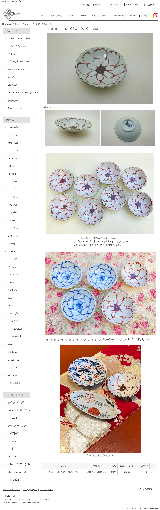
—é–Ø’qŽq (13, 479)
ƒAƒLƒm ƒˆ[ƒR (16, 402)
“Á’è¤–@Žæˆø (46, 490)
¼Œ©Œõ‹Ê (14, 336)
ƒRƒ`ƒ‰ (144, 339)
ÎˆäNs (13, 150)
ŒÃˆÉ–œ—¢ (14, 108)
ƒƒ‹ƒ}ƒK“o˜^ (150, 5)
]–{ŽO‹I (12, 417)
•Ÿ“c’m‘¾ (12, 375)
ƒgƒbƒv (8, 24)
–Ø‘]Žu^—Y (14, 166)
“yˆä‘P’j (11, 243)
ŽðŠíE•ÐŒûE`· (18, 69)
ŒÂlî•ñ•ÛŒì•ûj (11, 490)
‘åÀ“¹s (12, 158)
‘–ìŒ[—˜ (13, 433)
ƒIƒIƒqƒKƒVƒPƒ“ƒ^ (17, 425)
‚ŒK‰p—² (14, 205)
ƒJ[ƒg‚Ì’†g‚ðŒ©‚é (92, 5)
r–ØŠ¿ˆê (13, 127)
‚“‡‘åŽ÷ (12, 212)
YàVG (12, 282)
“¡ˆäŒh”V (12, 290)
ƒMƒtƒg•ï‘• (13, 100)
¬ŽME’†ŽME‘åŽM (19, 38)
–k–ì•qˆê (12, 174)
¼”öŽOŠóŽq (15, 329)
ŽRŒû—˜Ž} (13, 360)
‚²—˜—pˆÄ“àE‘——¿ (113, 5)
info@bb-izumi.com (31, 502)
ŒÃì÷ (12, 298)
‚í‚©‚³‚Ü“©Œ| (14, 383)
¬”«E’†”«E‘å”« (17, 46)
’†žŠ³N (13, 228)
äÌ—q (10, 344)
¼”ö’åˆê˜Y (13, 321)
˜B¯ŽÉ (12, 456)
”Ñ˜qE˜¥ (13, 54)
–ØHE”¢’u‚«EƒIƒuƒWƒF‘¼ (23, 92)
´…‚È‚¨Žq (14, 189)
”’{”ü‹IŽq (13, 197)
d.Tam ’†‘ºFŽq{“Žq (19, 464)
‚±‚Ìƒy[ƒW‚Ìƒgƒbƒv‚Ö (146, 489)
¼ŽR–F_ (14, 448)
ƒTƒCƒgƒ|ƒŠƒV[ (30, 490)
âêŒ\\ (13, 181)
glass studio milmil (17, 472)
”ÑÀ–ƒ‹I (12, 135)
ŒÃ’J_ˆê (13, 313)
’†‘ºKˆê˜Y (13, 274)
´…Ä (13, 367)
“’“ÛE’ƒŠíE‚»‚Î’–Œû (19, 61)
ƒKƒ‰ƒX (12, 85)
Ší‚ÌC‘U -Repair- (133, 5)
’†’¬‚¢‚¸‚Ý (12, 267)
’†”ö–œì (17, 24)
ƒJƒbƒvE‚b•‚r (16, 77)
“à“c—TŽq (13, 143)
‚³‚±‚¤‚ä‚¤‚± (13, 441)
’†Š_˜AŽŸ (13, 259)
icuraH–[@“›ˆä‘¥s (19, 410)
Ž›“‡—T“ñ (13, 236)
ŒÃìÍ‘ (12, 305)
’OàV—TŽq (13, 220)
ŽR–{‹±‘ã (12, 352)
